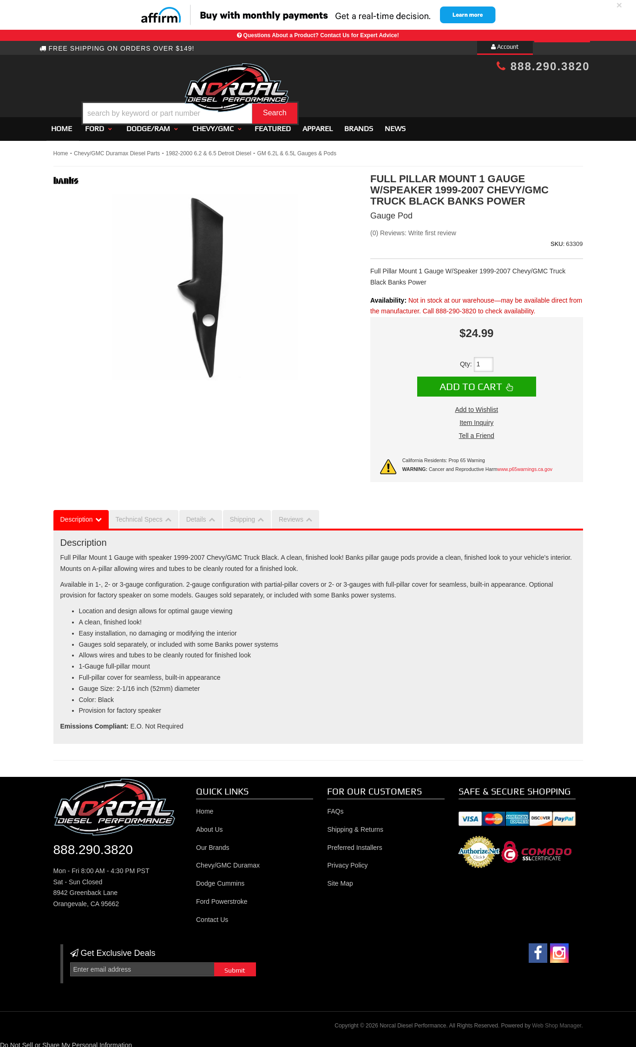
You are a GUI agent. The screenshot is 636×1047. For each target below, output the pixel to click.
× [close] (619, 5)
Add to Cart (470, 382)
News (395, 124)
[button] (325, 90)
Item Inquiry (476, 418)
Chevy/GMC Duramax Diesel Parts (117, 149)
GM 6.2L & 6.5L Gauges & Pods (296, 149)
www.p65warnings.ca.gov (525, 465)
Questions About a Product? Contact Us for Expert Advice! (321, 35)
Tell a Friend (476, 431)
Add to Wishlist (476, 405)
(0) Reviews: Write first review (413, 228)
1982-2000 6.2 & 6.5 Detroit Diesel (208, 149)
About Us (209, 825)
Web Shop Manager (556, 1022)
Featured (273, 124)
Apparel (317, 124)
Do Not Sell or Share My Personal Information (66, 1041)
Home (61, 124)
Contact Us (212, 915)
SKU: (557, 239)
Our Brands (212, 843)
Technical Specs (139, 515)
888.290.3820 (543, 66)
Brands (358, 124)
